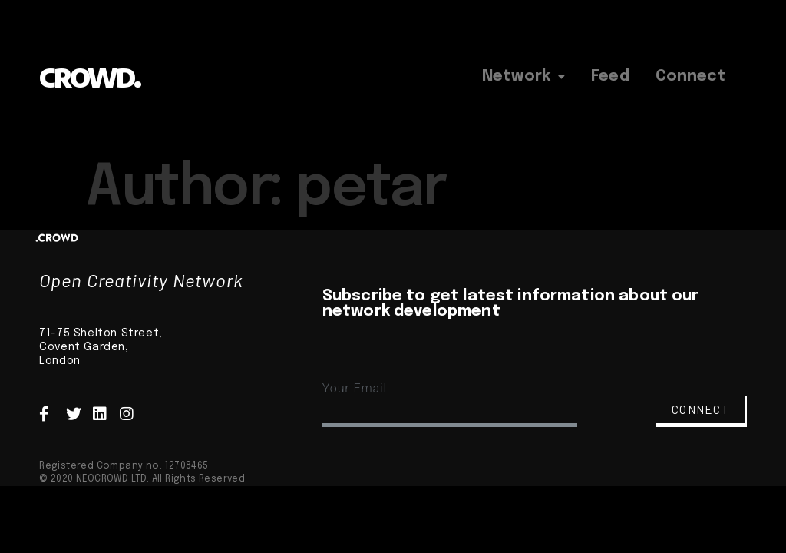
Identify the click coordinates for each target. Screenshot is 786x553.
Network (523, 76)
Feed (610, 76)
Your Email (354, 388)
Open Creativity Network (141, 280)
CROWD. (89, 77)
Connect (691, 76)
